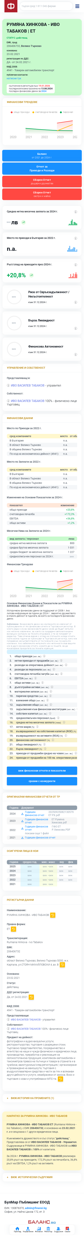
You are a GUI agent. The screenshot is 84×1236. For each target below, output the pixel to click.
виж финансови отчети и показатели (42, 770)
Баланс (42, 155)
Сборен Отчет (42, 181)
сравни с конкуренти (42, 781)
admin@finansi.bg (36, 1208)
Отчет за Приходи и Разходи (42, 168)
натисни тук (14, 78)
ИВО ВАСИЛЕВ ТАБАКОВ (27, 385)
